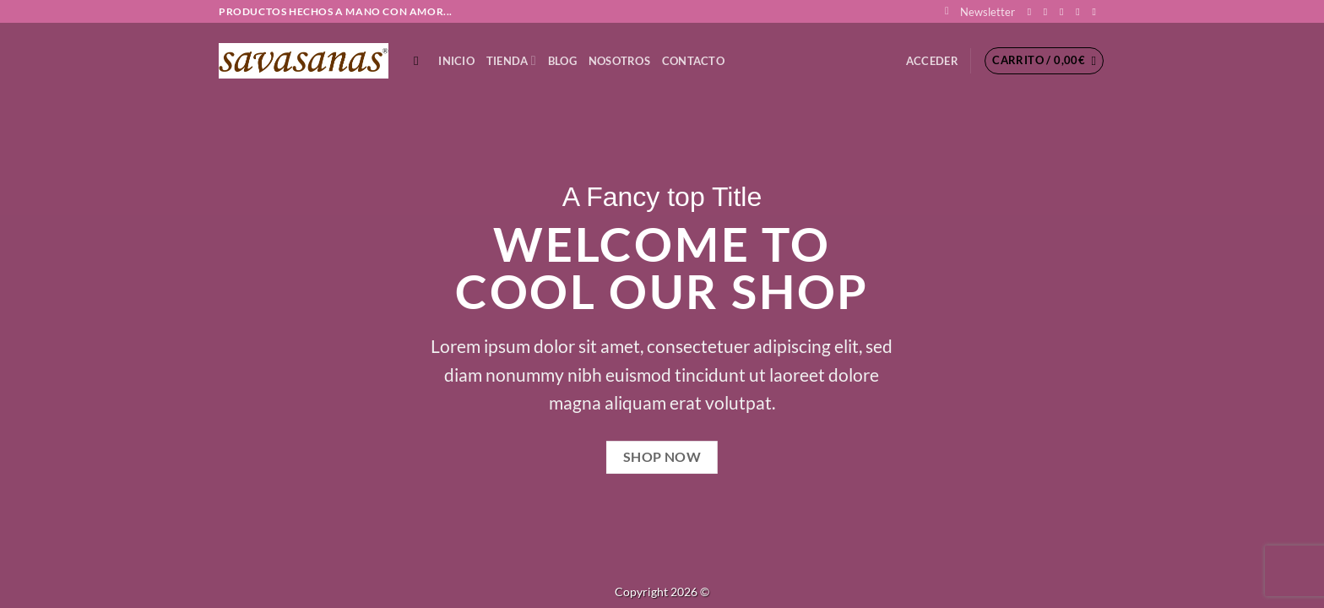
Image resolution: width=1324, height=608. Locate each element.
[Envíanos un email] (1081, 12)
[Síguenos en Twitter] (1065, 12)
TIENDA (511, 60)
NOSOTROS (619, 61)
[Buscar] (420, 61)
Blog (562, 61)
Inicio (456, 61)
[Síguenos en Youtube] (1097, 12)
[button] (980, 12)
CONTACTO (693, 61)
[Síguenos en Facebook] (1033, 12)
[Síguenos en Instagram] (1049, 12)
